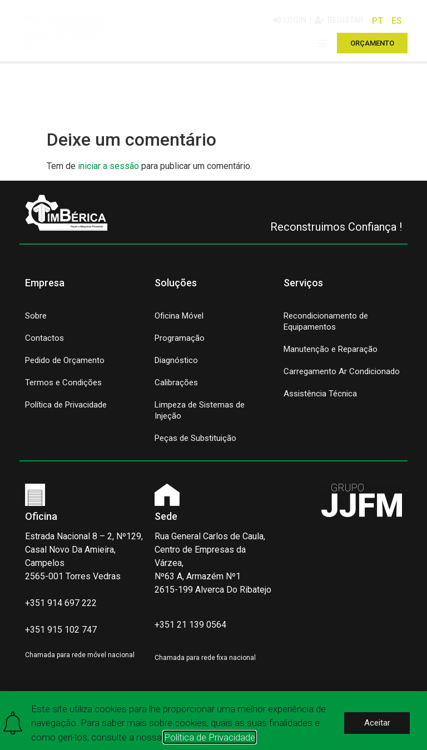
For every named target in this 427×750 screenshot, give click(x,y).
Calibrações (176, 383)
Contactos (44, 338)
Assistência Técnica (320, 394)
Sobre (36, 316)
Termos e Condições (63, 383)
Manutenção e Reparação (331, 349)
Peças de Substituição (195, 438)
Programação (180, 338)
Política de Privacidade (66, 405)
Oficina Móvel (179, 316)
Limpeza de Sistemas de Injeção (200, 410)
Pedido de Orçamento (65, 360)
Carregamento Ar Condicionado (342, 371)
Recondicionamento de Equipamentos (326, 321)
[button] (322, 43)
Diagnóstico (176, 360)
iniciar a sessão (108, 166)
